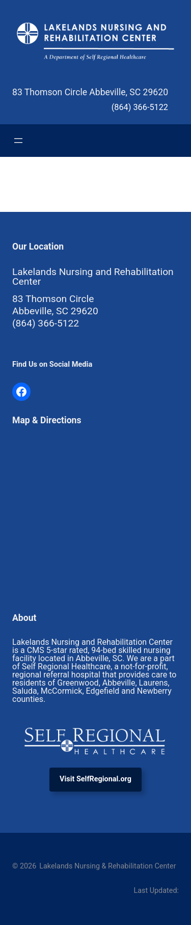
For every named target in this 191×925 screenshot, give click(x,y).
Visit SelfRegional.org (95, 779)
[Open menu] (18, 140)
